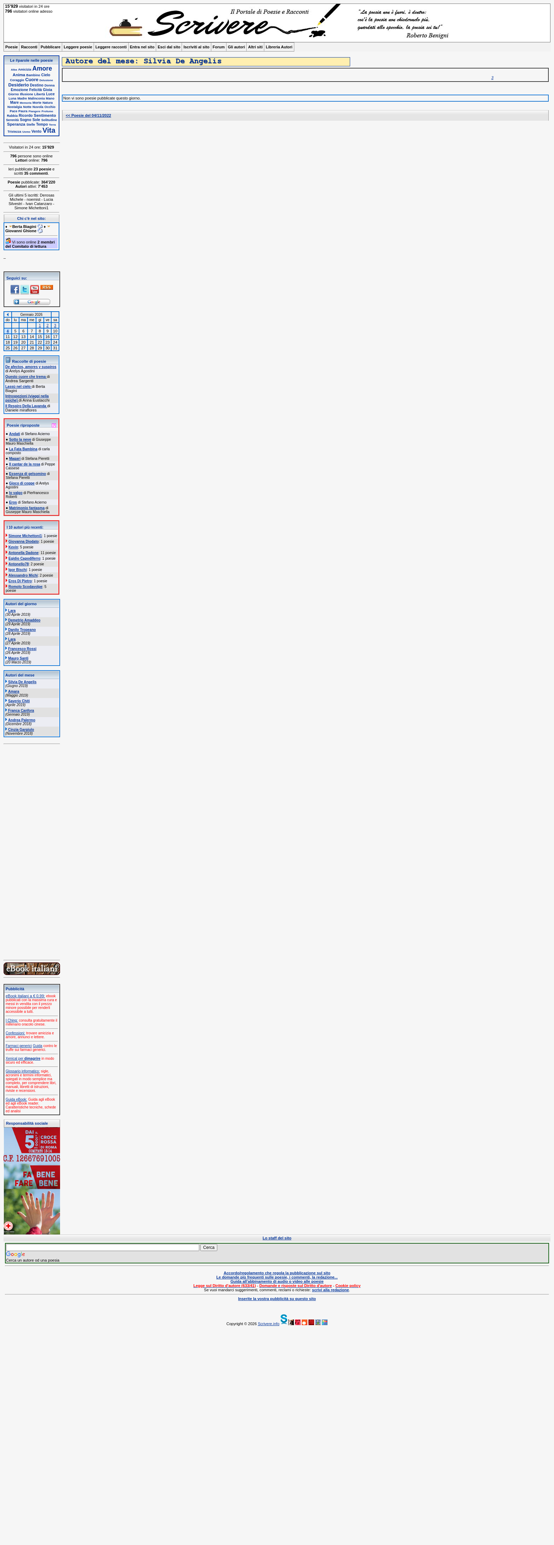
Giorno (13, 94)
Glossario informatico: (23, 1071)
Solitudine (49, 120)
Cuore (32, 79)
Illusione (26, 94)
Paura (23, 111)
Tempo (42, 124)
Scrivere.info (268, 1324)
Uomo (26, 131)
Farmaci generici (19, 1046)
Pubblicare (50, 47)
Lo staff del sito (277, 1238)
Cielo (45, 75)
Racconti (29, 47)
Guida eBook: (16, 1099)
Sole (36, 120)
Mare (14, 102)
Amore (42, 68)
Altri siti (255, 47)
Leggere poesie (78, 47)
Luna (12, 98)
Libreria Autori (279, 47)
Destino (36, 85)
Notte (27, 107)
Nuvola (38, 107)
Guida (37, 1046)
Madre (22, 98)
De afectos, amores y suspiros (31, 367)
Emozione (19, 90)
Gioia (47, 90)
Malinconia (36, 98)
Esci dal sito (169, 47)
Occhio (50, 107)
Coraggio (17, 80)
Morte (37, 102)
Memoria (25, 102)
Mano (50, 98)
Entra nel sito (142, 47)
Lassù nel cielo (18, 387)
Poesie (11, 47)
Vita (48, 130)
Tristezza (14, 131)
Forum (219, 47)
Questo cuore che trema (26, 377)
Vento (36, 131)
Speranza (16, 124)
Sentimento (45, 115)
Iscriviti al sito (196, 47)
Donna (50, 85)
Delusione (46, 80)
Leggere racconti (111, 47)
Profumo (47, 111)
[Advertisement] (216, 1435)
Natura (47, 102)
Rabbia (12, 116)
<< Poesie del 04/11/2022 (88, 115)
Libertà (39, 94)
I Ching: (12, 1020)
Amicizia (24, 69)
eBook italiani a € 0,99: (25, 996)
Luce (50, 94)
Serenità (12, 120)
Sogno (25, 120)
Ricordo (26, 116)
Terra (52, 124)
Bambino (33, 75)
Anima (19, 74)
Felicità (35, 90)
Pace (13, 111)
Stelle (30, 124)
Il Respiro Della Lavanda (26, 406)
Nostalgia (14, 107)
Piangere (35, 111)
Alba (14, 69)
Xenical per (23, 1058)
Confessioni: (15, 1033)
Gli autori (236, 47)
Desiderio (18, 85)
